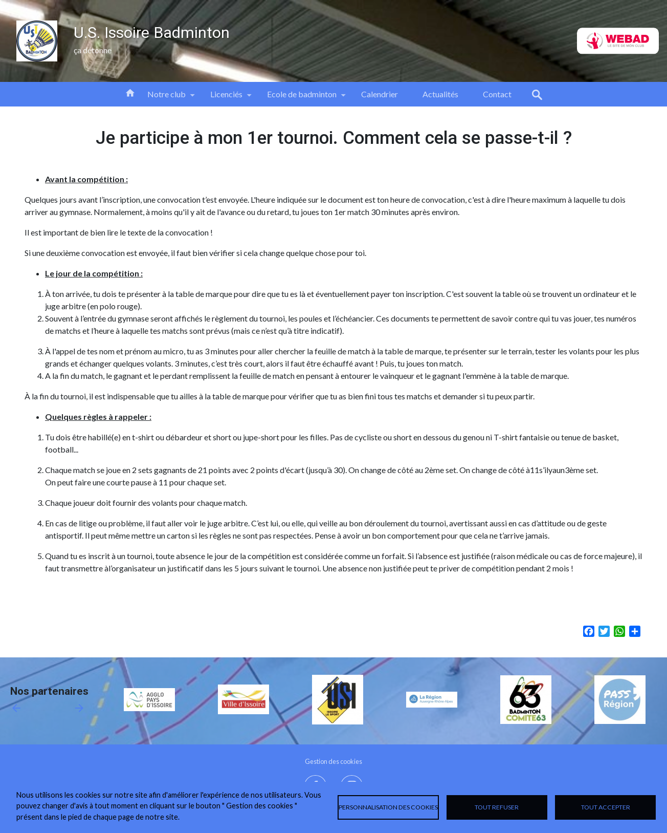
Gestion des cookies (333, 761)
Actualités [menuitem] (440, 94)
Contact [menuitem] (497, 94)
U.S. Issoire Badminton (152, 32)
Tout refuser (497, 807)
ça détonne (93, 50)
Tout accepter (605, 807)
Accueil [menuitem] (130, 92)
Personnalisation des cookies (388, 807)
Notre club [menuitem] (166, 97)
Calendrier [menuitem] (379, 94)
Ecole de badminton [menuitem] (302, 97)
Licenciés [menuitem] (226, 97)
